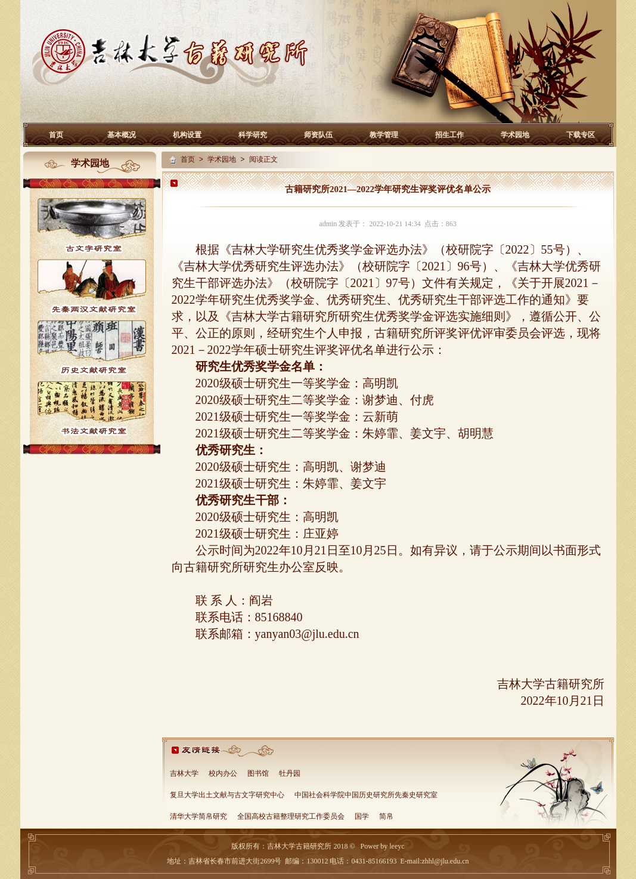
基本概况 (121, 135)
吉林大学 (184, 774)
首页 (56, 135)
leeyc (396, 846)
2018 (339, 846)
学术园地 (515, 135)
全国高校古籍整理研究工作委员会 (291, 817)
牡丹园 (289, 774)
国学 (362, 817)
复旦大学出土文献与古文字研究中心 (227, 795)
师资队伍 (318, 135)
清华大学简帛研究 (198, 817)
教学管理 (384, 135)
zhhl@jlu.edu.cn (445, 861)
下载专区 (580, 135)
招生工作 (449, 135)
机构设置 (187, 135)
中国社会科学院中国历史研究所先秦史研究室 (366, 795)
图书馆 (258, 774)
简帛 (386, 817)
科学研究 (252, 135)
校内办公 (223, 774)
